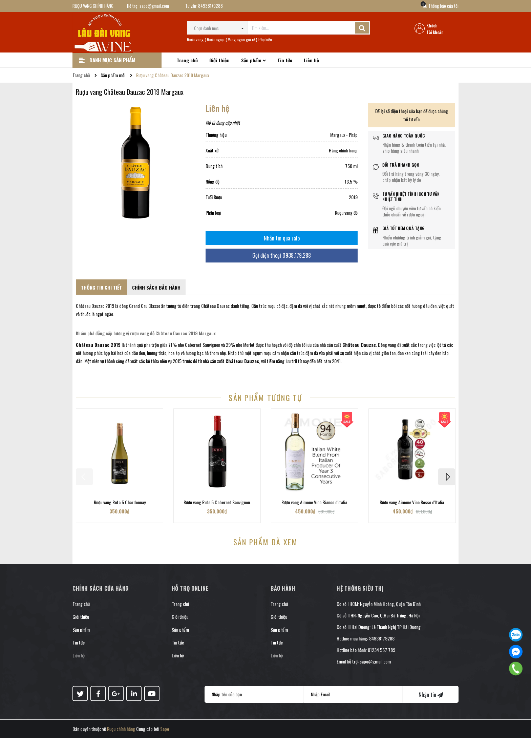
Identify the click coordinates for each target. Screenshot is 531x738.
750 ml (351, 165)
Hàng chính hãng (343, 150)
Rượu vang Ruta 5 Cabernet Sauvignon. (217, 502)
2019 (353, 197)
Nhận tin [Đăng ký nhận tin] (431, 695)
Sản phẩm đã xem (265, 541)
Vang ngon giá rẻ (241, 39)
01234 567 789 (381, 649)
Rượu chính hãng (121, 728)
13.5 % (351, 181)
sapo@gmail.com (154, 5)
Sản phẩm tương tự (265, 397)
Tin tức (78, 642)
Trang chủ (81, 603)
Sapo (164, 728)
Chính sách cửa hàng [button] (100, 588)
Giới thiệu (80, 616)
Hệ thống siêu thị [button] (360, 588)
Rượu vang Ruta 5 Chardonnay (120, 502)
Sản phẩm (81, 629)
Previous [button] (84, 476)
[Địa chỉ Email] (353, 694)
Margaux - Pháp (344, 134)
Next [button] (446, 476)
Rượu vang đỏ (346, 212)
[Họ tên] (254, 694)
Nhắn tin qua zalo (282, 238)
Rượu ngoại (216, 39)
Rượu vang (195, 39)
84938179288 (210, 5)
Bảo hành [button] (283, 588)
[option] (119, 465)
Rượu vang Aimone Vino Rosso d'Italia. (412, 502)
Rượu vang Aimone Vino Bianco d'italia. (314, 502)
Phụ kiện (265, 39)
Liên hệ (78, 655)
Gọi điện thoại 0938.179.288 (281, 255)
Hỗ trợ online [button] (190, 588)
